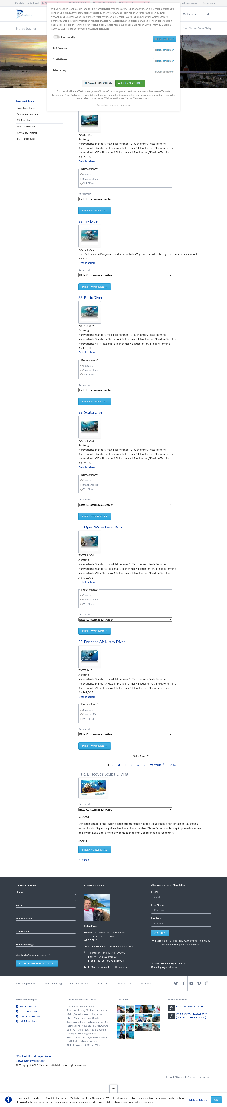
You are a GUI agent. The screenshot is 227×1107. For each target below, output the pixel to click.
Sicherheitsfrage (25, 944)
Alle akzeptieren (130, 83)
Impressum (205, 1077)
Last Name (157, 917)
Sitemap (179, 1077)
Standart (88, 174)
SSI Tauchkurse (25, 120)
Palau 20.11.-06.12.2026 (189, 1006)
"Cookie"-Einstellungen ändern (168, 963)
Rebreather (104, 983)
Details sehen (86, 161)
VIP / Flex (88, 183)
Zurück (86, 859)
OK (216, 1099)
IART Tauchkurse (26, 138)
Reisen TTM (124, 983)
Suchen (208, 14)
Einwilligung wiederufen (164, 967)
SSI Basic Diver (90, 297)
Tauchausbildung (25, 100)
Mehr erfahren (198, 1100)
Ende (172, 764)
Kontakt (191, 1077)
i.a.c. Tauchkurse (26, 126)
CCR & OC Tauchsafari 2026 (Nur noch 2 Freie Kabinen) (191, 1016)
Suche (168, 1077)
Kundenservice (187, 3)
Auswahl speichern (98, 83)
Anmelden (208, 3)
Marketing (59, 70)
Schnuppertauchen (27, 114)
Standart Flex (90, 178)
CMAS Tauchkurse (27, 132)
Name (21, 892)
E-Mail (21, 905)
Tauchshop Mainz (25, 983)
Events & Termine (79, 983)
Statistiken (60, 59)
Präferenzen (61, 48)
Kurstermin (85, 193)
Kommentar (22, 931)
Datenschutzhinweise (107, 105)
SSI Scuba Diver (91, 412)
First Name (157, 904)
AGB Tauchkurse (26, 107)
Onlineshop (146, 983)
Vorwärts (155, 764)
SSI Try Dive (88, 221)
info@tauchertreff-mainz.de (112, 966)
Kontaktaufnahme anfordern (37, 963)
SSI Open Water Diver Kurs (100, 527)
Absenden (160, 933)
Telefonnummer (25, 918)
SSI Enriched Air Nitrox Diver (101, 641)
